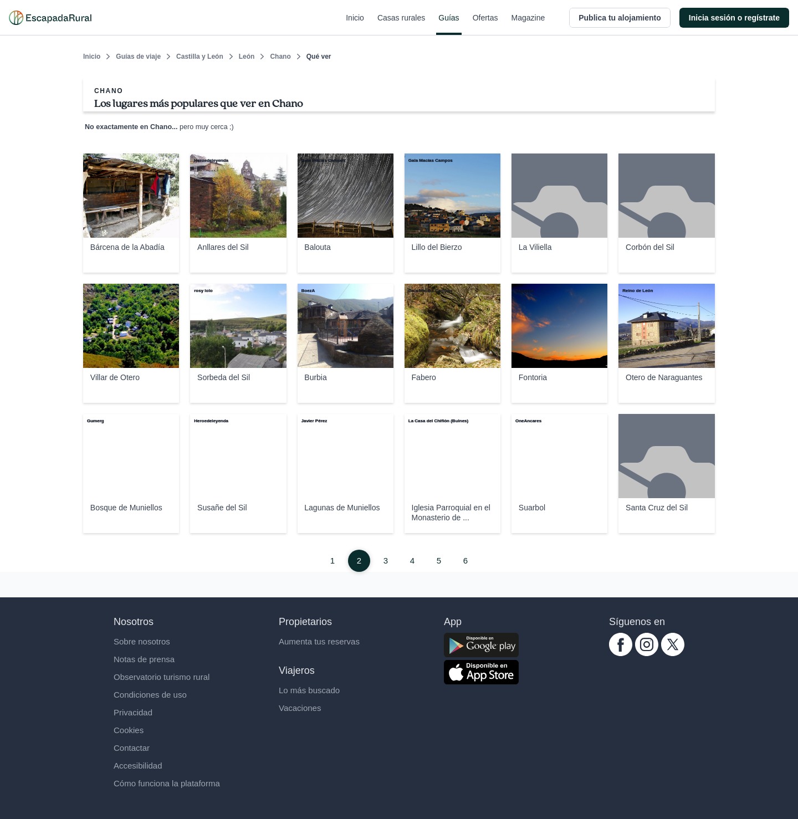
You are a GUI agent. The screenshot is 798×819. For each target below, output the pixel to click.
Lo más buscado (309, 690)
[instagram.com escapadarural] (646, 653)
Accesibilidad (138, 765)
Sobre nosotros (142, 641)
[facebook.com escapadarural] (620, 653)
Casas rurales (401, 24)
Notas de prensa (144, 659)
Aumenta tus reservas (319, 641)
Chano (280, 56)
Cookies (129, 730)
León (247, 56)
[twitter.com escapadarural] (672, 653)
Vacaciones (300, 708)
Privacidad (133, 712)
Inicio (355, 24)
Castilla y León (199, 56)
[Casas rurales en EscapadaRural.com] (50, 18)
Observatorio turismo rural (161, 677)
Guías (448, 24)
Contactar (132, 748)
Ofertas (485, 24)
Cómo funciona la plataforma (167, 783)
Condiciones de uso (150, 694)
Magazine (528, 24)
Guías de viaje (138, 56)
